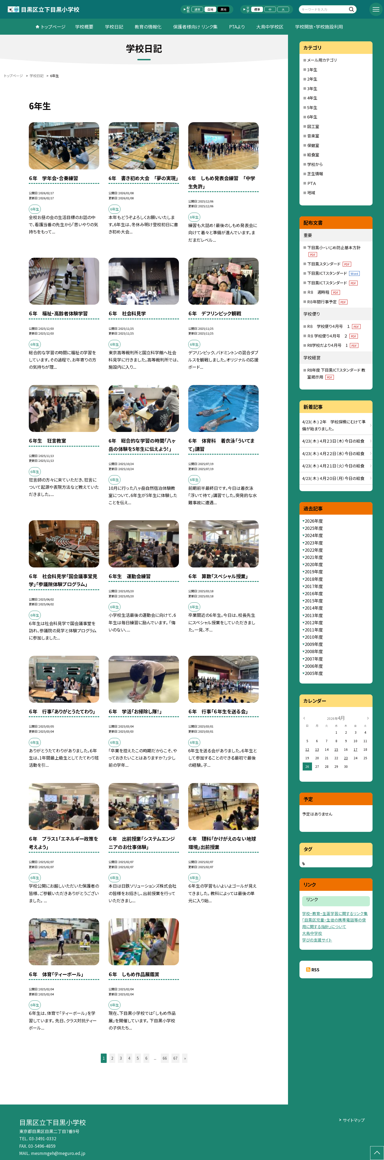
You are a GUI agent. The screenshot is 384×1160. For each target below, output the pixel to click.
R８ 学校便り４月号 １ (334, 326)
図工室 (313, 126)
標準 (257, 9)
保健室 (313, 145)
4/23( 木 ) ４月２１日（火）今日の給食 (333, 465)
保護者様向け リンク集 (195, 26)
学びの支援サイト (317, 940)
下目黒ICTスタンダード (333, 273)
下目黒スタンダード (329, 264)
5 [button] (138, 1058)
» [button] (185, 1058)
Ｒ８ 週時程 (323, 292)
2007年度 (314, 659)
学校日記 (114, 26)
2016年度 (314, 593)
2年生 (312, 79)
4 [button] (129, 1058)
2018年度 (314, 579)
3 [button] (121, 1058)
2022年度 (314, 550)
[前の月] (304, 717)
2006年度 (314, 666)
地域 (311, 192)
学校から (315, 164)
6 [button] (146, 1058)
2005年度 (314, 673)
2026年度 (314, 521)
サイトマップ (354, 1120)
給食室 (313, 154)
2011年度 (314, 629)
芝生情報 (315, 173)
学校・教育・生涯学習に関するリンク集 (335, 913)
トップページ (53, 26)
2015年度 (314, 600)
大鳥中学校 (312, 933)
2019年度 (314, 571)
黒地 (223, 9)
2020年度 (314, 564)
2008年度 (314, 651)
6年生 (312, 117)
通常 (197, 9)
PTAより (237, 26)
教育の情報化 (148, 26)
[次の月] (368, 717)
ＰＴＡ (311, 183)
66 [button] (165, 1058)
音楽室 (313, 135)
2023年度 (314, 542)
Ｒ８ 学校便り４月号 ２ (332, 336)
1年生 (312, 69)
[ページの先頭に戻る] (377, 1153)
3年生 (312, 88)
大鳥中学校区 (269, 26)
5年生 (312, 107)
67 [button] (175, 1058)
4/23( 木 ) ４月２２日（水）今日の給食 (333, 453)
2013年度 (314, 615)
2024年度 (314, 535)
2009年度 (314, 644)
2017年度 (314, 586)
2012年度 (314, 622)
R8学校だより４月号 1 (332, 345)
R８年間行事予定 (327, 301)
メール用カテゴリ (322, 60)
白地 (210, 9)
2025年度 (314, 528)
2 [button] (112, 1058)
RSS (315, 969)
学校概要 (84, 26)
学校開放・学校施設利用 (319, 26)
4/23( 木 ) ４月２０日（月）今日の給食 (333, 478)
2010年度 (314, 637)
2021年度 (314, 557)
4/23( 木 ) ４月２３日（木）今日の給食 (333, 441)
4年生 (312, 98)
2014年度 (314, 608)
